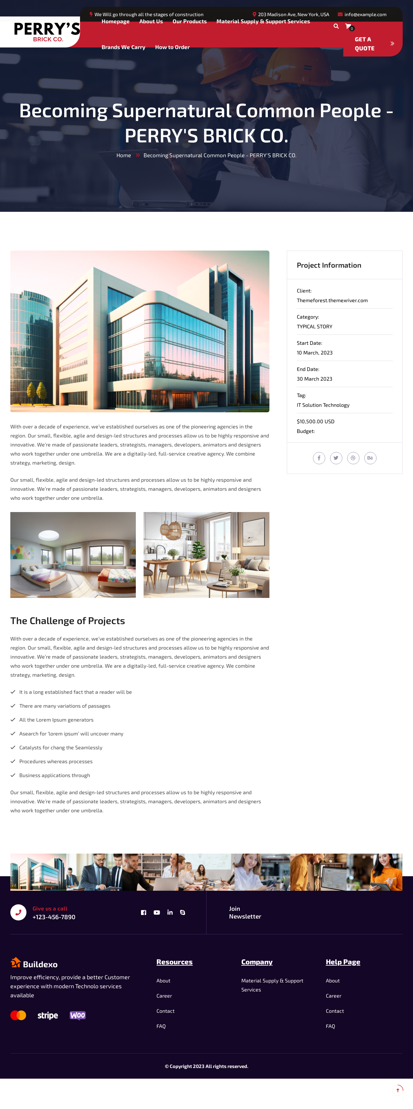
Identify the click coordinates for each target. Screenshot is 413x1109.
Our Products (190, 21)
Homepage (116, 21)
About (163, 980)
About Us (151, 21)
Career (164, 995)
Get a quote (374, 44)
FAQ (161, 1026)
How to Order (172, 47)
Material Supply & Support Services (263, 21)
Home (123, 155)
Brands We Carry (124, 47)
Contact (165, 1011)
